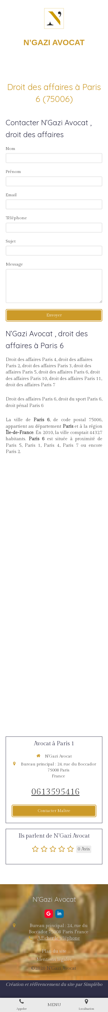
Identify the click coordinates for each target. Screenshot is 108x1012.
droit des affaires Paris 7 (30, 385)
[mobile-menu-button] (54, 1004)
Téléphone (16, 218)
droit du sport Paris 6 (79, 399)
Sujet (11, 241)
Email (11, 195)
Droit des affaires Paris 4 (31, 359)
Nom (10, 148)
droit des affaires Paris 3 (47, 366)
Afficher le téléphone (58, 938)
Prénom (13, 171)
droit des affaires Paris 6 (63, 372)
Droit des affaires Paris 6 (31, 399)
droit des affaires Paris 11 (75, 378)
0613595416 (55, 792)
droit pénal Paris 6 (25, 405)
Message (14, 264)
